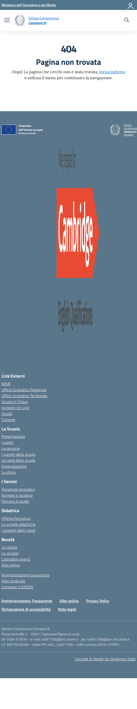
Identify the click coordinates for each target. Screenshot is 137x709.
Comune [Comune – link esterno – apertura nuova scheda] (8, 420)
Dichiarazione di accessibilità (26, 609)
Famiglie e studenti (17, 495)
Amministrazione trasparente (25, 575)
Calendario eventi (15, 559)
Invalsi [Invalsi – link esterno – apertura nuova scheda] (6, 414)
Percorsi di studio (15, 501)
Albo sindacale (13, 581)
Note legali (67, 609)
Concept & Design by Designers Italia (105, 659)
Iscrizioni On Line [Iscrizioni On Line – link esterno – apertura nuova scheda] (15, 408)
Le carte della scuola (18, 460)
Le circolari (10, 553)
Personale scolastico (18, 489)
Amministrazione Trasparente (26, 601)
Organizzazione (14, 466)
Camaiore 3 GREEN (17, 587)
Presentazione (13, 436)
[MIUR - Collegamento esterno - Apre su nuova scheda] (28, 4)
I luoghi (7, 442)
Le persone (10, 448)
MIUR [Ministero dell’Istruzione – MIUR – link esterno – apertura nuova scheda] (6, 384)
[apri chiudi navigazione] (7, 21)
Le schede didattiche (18, 524)
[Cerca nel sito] (127, 20)
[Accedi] (131, 5)
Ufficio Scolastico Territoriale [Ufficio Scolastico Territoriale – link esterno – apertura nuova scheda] (24, 396)
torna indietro (112, 71)
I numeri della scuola (18, 454)
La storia (8, 472)
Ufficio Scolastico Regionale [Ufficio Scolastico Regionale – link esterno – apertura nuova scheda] (24, 390)
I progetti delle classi (18, 530)
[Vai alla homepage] (20, 20)
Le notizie (9, 547)
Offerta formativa (15, 518)
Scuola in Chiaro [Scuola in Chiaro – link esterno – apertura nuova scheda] (14, 402)
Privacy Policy (97, 601)
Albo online (10, 565)
